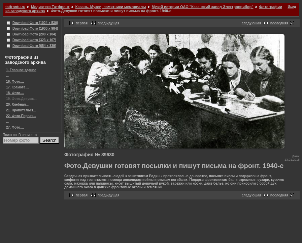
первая (82, 23)
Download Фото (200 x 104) (34, 34)
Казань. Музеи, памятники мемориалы (110, 7)
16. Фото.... (15, 81)
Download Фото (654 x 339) (34, 46)
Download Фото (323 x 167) (34, 40)
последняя (279, 23)
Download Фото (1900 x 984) (35, 28)
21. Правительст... (21, 110)
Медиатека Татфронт (50, 7)
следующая (251, 23)
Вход (292, 6)
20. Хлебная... (17, 104)
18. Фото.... (15, 93)
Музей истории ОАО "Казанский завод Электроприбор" (203, 7)
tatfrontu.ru (15, 7)
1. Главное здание (21, 70)
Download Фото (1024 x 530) (35, 23)
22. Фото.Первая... (21, 116)
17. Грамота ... (17, 87)
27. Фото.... (15, 127)
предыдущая (109, 23)
